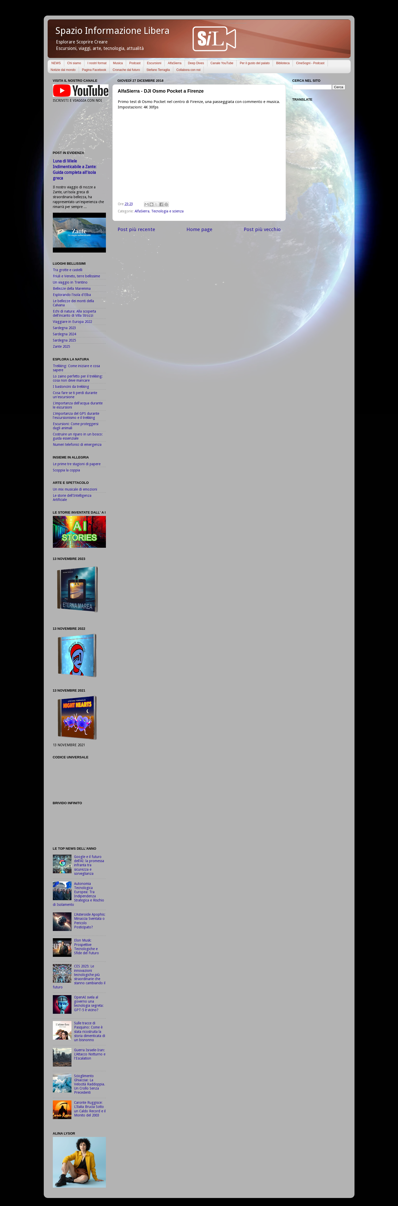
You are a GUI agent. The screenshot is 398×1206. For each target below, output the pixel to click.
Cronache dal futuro (126, 70)
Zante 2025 (61, 346)
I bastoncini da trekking (71, 386)
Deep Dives (196, 63)
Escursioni (154, 63)
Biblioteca (283, 63)
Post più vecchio (262, 229)
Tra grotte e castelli (67, 270)
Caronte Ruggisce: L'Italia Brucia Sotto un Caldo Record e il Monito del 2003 (90, 1108)
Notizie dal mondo (63, 70)
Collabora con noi (188, 70)
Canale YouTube (222, 63)
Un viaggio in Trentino (70, 282)
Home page (199, 229)
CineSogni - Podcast (310, 63)
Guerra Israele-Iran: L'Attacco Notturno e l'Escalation (89, 1054)
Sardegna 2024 (64, 334)
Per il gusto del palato (255, 63)
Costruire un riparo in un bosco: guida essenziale (78, 436)
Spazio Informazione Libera (112, 30)
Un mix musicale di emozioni (75, 489)
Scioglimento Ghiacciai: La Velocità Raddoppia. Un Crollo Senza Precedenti (89, 1084)
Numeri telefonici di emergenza (77, 444)
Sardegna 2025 (64, 340)
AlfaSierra (175, 63)
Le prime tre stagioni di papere (76, 464)
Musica (118, 63)
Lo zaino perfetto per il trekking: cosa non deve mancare (78, 378)
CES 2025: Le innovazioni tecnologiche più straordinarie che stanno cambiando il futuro (79, 976)
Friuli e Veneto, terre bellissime (76, 276)
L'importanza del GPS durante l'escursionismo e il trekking (76, 415)
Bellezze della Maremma (72, 288)
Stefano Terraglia (158, 70)
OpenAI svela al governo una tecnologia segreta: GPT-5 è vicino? (89, 1003)
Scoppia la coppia (66, 470)
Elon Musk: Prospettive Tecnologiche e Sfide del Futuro (86, 946)
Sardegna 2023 (64, 328)
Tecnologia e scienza (167, 211)
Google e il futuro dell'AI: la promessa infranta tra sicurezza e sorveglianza (89, 865)
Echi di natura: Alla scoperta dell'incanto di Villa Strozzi (74, 313)
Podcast (134, 63)
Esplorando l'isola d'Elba (72, 295)
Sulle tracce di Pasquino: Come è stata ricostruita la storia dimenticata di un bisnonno (89, 1031)
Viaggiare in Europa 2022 (72, 322)
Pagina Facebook (94, 70)
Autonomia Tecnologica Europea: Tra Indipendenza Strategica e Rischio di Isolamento (78, 894)
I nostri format (97, 63)
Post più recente (136, 229)
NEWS (56, 63)
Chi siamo (74, 63)
